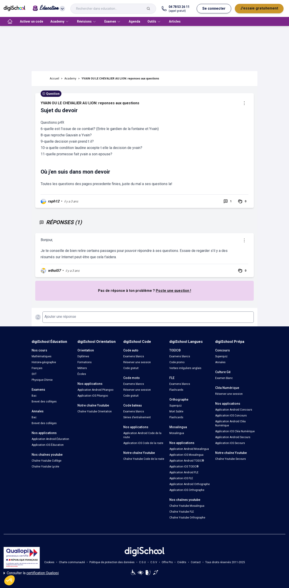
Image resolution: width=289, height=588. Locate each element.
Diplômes (83, 356)
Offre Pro (167, 562)
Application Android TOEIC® (186, 460)
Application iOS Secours (230, 443)
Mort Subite (176, 411)
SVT (34, 374)
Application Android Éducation (50, 439)
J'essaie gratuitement (259, 8)
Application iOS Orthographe (186, 490)
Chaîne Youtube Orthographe (187, 517)
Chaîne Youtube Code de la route (143, 458)
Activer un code (31, 21)
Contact (196, 562)
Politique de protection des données (112, 562)
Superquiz (175, 405)
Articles (175, 21)
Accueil (54, 78)
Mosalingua (176, 433)
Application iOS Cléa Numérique (235, 431)
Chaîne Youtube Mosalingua (186, 505)
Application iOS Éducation (48, 444)
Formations (84, 362)
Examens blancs (133, 356)
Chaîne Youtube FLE (181, 511)
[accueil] (10, 21)
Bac (34, 395)
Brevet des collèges (44, 401)
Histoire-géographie (44, 362)
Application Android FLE (183, 472)
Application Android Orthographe (189, 484)
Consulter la (31, 573)
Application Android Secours (232, 437)
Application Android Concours (233, 409)
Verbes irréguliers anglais (185, 368)
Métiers (82, 368)
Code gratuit (131, 368)
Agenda (134, 21)
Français (37, 368)
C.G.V (153, 562)
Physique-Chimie (42, 379)
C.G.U (142, 562)
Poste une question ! (173, 290)
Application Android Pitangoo (95, 389)
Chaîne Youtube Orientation (94, 411)
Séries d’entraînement (137, 417)
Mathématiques (41, 356)
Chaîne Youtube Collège (46, 460)
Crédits (181, 562)
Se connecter (214, 8)
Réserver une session (137, 362)
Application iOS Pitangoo (92, 395)
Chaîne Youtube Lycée (45, 466)
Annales (220, 362)
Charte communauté (72, 562)
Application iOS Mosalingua (186, 454)
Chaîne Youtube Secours (230, 458)
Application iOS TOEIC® (184, 466)
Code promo (176, 362)
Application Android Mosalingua (189, 449)
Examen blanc (224, 378)
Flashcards (176, 389)
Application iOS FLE (181, 478)
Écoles (81, 374)
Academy (70, 78)
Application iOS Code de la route (143, 443)
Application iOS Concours (231, 415)
